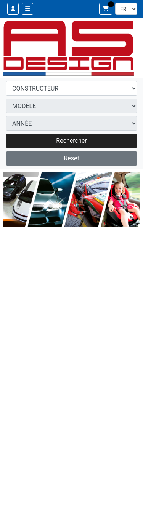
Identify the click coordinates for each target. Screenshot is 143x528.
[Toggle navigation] (27, 9)
